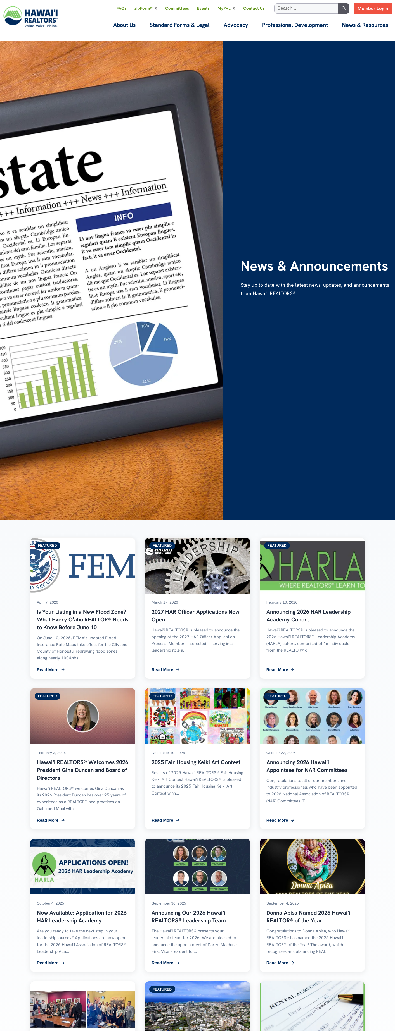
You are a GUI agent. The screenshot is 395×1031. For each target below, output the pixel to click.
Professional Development (295, 24)
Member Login (373, 8)
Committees (177, 8)
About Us (124, 24)
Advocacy (236, 24)
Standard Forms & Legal (180, 24)
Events (203, 8)
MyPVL (224, 8)
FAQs (122, 8)
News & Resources (365, 24)
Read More (51, 669)
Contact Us (254, 8)
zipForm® (143, 8)
